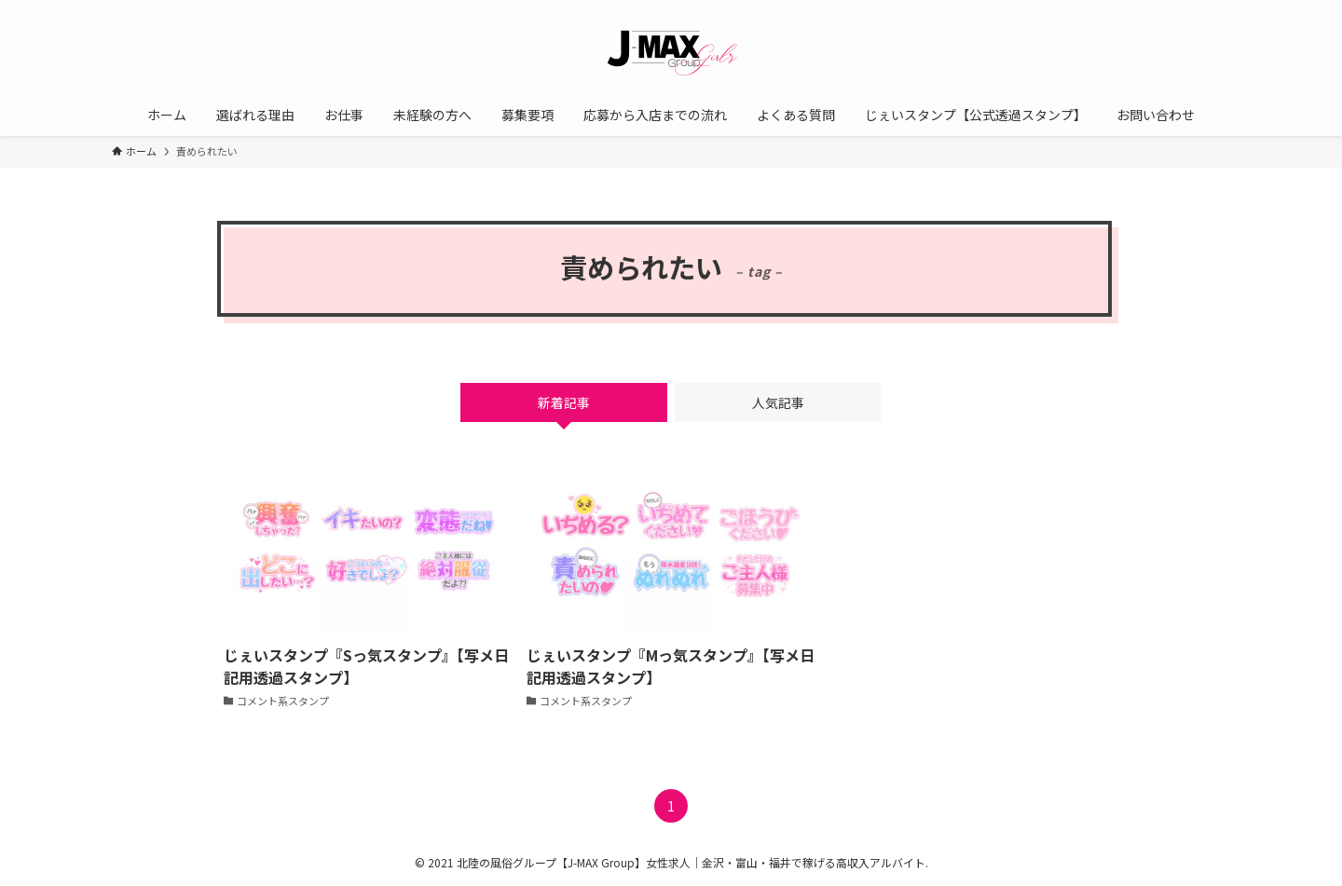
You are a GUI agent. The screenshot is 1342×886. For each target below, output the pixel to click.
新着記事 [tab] (564, 402)
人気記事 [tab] (778, 402)
